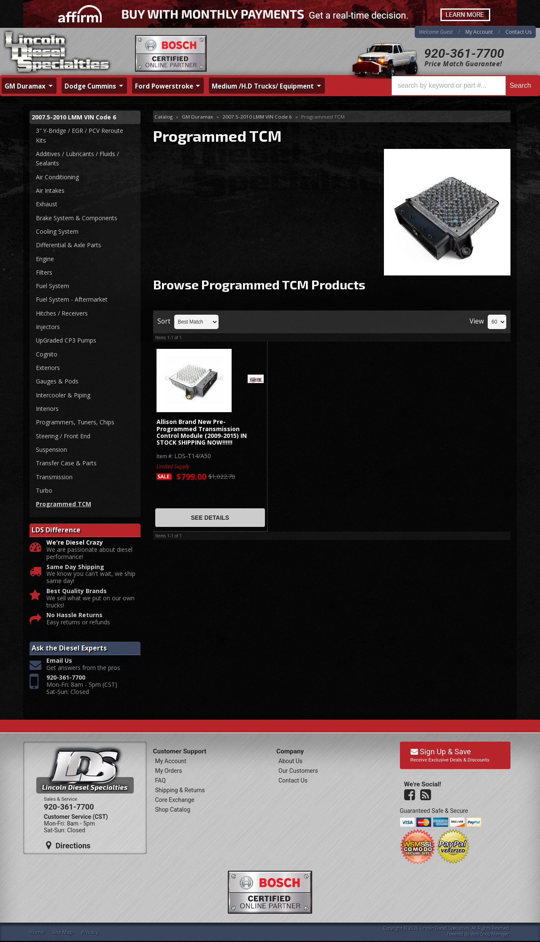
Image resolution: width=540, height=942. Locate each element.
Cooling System (57, 232)
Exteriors (48, 368)
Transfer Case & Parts (66, 464)
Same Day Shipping (75, 568)
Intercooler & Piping (63, 395)
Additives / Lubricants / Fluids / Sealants (77, 158)
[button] (463, 85)
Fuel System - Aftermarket (72, 300)
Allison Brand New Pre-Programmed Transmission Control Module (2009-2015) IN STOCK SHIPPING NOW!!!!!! (202, 432)
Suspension (51, 450)
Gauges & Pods (57, 382)
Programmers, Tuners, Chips (75, 423)
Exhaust (46, 204)
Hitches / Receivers (62, 314)
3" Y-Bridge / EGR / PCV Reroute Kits (80, 135)
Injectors (48, 327)
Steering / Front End (63, 436)
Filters (44, 273)
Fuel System (52, 286)
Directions (68, 846)
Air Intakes (50, 190)
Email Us (59, 661)
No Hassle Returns (74, 616)
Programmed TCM (63, 505)
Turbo (44, 491)
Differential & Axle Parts (68, 245)
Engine (45, 259)
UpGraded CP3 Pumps (66, 341)
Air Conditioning (57, 177)
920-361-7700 (464, 53)
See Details (210, 517)
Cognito (46, 355)
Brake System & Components (76, 218)
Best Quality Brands (76, 592)
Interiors (47, 409)
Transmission (54, 478)
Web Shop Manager (489, 935)
